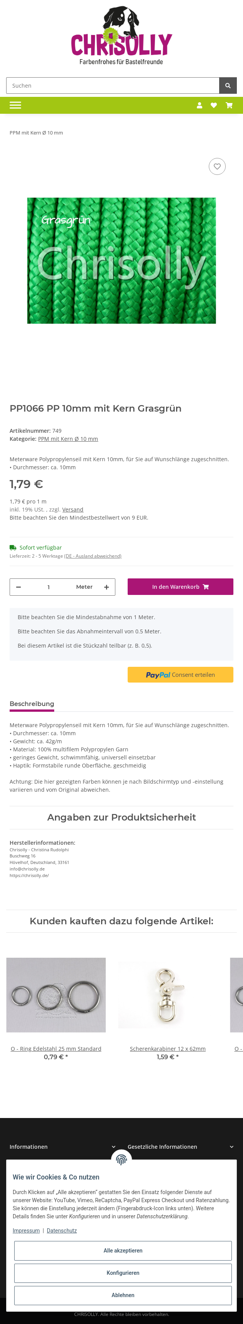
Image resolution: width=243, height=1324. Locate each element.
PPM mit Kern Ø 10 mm (68, 438)
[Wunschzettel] (213, 105)
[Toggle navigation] (15, 105)
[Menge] (49, 587)
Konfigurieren (123, 1273)
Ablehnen (123, 1295)
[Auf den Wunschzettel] (217, 166)
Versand (72, 509)
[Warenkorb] (229, 105)
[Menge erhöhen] (106, 587)
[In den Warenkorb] (180, 586)
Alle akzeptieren (122, 1251)
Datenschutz (62, 1231)
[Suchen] (113, 85)
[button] (199, 105)
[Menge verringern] (18, 587)
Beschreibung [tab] (32, 704)
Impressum (26, 1231)
